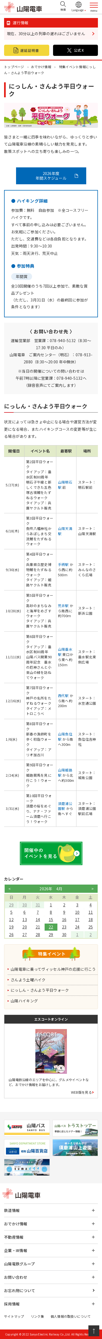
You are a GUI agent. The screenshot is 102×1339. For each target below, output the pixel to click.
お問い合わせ (15, 1277)
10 (77, 912)
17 (77, 919)
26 (11, 934)
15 (51, 919)
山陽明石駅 (65, 484)
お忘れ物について (19, 1290)
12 (11, 919)
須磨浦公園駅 (65, 806)
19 (11, 927)
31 (38, 904)
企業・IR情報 (15, 1250)
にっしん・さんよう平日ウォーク (40, 990)
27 (24, 934)
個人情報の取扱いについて (71, 1316)
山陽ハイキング (24, 1000)
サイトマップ (14, 1316)
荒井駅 (63, 605)
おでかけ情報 (41, 66)
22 (51, 927)
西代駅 (63, 695)
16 (64, 919)
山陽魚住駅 (65, 736)
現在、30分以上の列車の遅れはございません (46, 33)
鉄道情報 (12, 1210)
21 (38, 927)
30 (24, 904)
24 (77, 927)
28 (38, 934)
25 (90, 927)
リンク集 (37, 1316)
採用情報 (12, 1304)
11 (90, 912)
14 (38, 919)
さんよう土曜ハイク (28, 979)
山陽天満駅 (65, 531)
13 (24, 919)
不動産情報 (13, 1237)
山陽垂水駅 (65, 652)
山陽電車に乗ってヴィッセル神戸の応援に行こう (53, 969)
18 (90, 919)
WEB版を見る (81, 1092)
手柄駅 (63, 564)
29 (11, 904)
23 (64, 927)
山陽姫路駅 (65, 772)
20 (24, 927)
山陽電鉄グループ (19, 1263)
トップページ (14, 66)
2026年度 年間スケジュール (51, 176)
